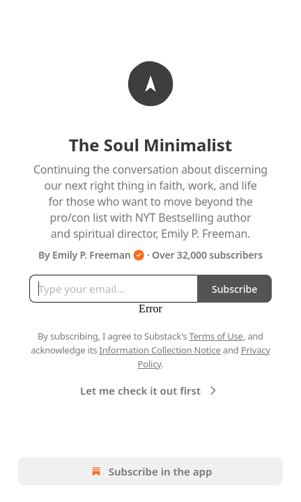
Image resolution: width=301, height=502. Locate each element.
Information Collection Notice (159, 350)
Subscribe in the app (151, 471)
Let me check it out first (150, 390)
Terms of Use (216, 336)
